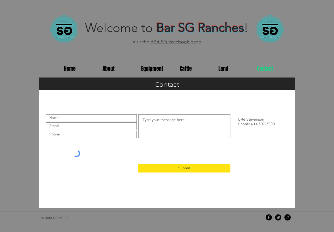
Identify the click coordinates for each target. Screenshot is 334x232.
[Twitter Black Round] (278, 217)
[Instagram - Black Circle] (287, 217)
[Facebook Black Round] (269, 217)
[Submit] (184, 168)
